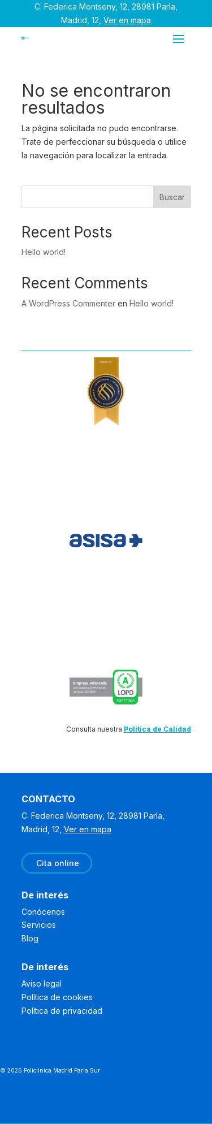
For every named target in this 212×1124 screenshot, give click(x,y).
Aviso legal (41, 983)
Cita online (57, 863)
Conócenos (43, 912)
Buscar (172, 197)
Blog (29, 938)
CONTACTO (48, 799)
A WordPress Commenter (68, 303)
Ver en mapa (127, 20)
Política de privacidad (61, 1010)
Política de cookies (57, 997)
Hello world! (43, 252)
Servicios (38, 925)
